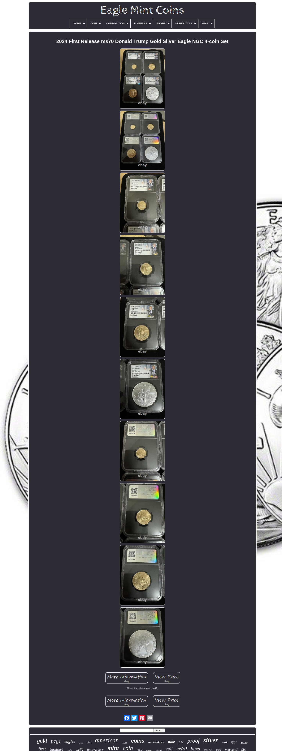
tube (171, 742)
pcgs (56, 741)
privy (81, 743)
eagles (69, 741)
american (107, 740)
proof (193, 740)
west (224, 742)
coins (138, 741)
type (234, 742)
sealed (244, 743)
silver (210, 740)
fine (181, 742)
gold (42, 741)
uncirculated (156, 742)
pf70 (89, 742)
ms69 (125, 743)
